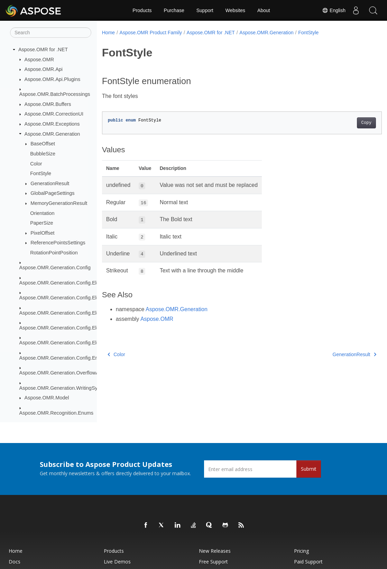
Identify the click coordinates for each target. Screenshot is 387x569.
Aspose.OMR (39, 59)
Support (204, 10)
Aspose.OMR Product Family (151, 32)
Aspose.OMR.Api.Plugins (53, 79)
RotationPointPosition (54, 252)
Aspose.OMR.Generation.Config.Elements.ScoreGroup (80, 328)
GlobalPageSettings (52, 193)
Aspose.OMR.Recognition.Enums (56, 413)
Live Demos (117, 561)
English (333, 10)
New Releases (215, 551)
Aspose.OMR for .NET (43, 49)
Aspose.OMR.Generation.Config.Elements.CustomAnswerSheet (90, 297)
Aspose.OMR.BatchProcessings (54, 94)
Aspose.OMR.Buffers (48, 104)
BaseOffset (42, 143)
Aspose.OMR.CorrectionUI (54, 114)
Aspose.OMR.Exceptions (52, 124)
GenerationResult (49, 183)
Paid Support (308, 561)
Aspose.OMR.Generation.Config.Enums (63, 358)
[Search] (50, 32)
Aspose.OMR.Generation (52, 134)
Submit (308, 469)
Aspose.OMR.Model (47, 397)
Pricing (301, 551)
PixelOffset (42, 233)
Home (108, 32)
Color (36, 163)
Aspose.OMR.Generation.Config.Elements (66, 283)
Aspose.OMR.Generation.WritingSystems (65, 388)
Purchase (174, 10)
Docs (14, 561)
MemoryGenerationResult (58, 203)
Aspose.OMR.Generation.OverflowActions (65, 373)
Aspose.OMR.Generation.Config (55, 267)
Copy (347, 122)
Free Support (213, 561)
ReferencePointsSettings (57, 242)
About (263, 10)
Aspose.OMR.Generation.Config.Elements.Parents (75, 313)
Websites (235, 10)
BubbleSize (42, 153)
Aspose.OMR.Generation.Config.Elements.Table (72, 342)
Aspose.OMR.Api (44, 69)
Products (141, 10)
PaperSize (41, 223)
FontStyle (40, 173)
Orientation (42, 213)
